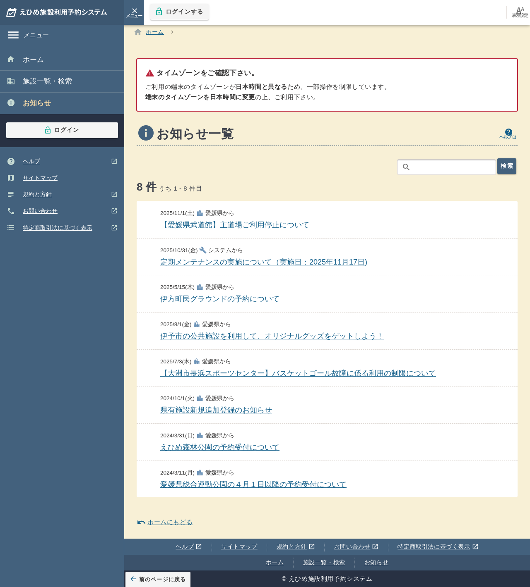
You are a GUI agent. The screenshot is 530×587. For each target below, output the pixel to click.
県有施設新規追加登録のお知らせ (216, 412)
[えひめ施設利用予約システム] (62, 12)
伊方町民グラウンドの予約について (219, 300)
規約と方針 (294, 547)
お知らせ (376, 562)
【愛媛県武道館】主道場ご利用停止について (234, 226)
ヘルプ (187, 547)
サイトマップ (239, 546)
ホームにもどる (165, 524)
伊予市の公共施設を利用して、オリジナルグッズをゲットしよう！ (272, 338)
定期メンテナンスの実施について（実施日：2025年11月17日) (263, 264)
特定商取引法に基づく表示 (437, 547)
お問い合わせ (354, 547)
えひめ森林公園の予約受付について (219, 449)
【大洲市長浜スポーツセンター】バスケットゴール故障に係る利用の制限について (298, 374)
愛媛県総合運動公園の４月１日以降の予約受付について (253, 486)
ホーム (275, 562)
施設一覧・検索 (324, 562)
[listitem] (62, 60)
